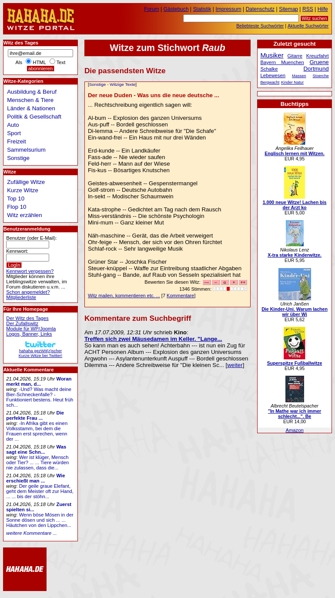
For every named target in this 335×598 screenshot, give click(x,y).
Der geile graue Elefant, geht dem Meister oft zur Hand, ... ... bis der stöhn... (40, 491)
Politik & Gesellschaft (34, 116)
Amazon (294, 430)
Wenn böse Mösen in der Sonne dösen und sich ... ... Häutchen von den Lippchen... (39, 520)
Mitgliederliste (21, 297)
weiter (234, 365)
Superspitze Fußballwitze (294, 363)
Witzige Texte (122, 84)
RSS (307, 9)
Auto (13, 125)
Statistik (202, 9)
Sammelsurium (26, 149)
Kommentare (180, 295)
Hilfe (323, 9)
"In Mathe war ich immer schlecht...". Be (294, 413)
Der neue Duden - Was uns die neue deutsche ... (153, 95)
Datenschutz (260, 9)
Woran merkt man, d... (38, 381)
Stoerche (321, 76)
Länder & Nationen (31, 108)
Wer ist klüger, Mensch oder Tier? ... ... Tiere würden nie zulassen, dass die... (37, 462)
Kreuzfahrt (317, 55)
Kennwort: (17, 251)
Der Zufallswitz (22, 323)
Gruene (319, 62)
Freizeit (16, 141)
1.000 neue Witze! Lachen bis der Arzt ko (295, 205)
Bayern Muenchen (282, 62)
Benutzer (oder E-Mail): (31, 238)
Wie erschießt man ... (35, 478)
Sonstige (97, 84)
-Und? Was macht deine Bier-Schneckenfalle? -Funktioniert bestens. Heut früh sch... (39, 397)
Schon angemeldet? (28, 292)
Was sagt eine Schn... (36, 449)
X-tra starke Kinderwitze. (295, 255)
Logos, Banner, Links (29, 333)
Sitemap (288, 9)
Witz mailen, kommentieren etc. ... (124, 295)
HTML (39, 62)
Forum (151, 9)
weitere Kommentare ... (31, 533)
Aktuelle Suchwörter (308, 25)
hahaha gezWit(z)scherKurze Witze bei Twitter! (40, 350)
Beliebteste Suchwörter (260, 25)
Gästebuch (176, 9)
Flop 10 (16, 207)
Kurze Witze (22, 190)
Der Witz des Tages (27, 318)
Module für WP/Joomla (31, 328)
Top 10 (15, 198)
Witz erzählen (24, 215)
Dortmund (316, 68)
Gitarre (295, 55)
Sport (14, 133)
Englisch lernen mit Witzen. (295, 153)
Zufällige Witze (26, 182)
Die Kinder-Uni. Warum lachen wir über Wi (294, 311)
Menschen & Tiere (30, 100)
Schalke (269, 68)
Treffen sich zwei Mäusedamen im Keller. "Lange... (153, 339)
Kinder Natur (292, 82)
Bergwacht (269, 82)
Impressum (228, 9)
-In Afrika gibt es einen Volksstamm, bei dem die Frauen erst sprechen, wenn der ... (36, 431)
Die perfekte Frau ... (35, 415)
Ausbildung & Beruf (32, 91)
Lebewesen (272, 75)
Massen (299, 76)
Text (61, 62)
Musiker (271, 55)
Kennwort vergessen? (30, 271)
